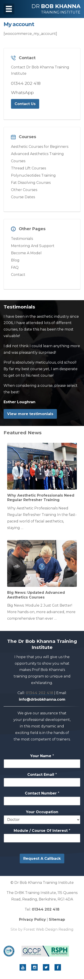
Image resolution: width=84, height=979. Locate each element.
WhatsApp (22, 92)
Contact (18, 274)
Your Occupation (42, 812)
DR (55, 8)
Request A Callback (42, 858)
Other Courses (24, 190)
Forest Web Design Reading (48, 929)
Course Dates (23, 197)
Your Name (42, 756)
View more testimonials (30, 414)
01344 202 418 (26, 83)
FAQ (15, 267)
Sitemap (57, 919)
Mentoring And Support (32, 246)
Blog (15, 260)
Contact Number (42, 793)
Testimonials (22, 238)
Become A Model (26, 253)
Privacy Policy (32, 919)
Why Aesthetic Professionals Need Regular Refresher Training (40, 497)
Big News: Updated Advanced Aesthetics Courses (36, 594)
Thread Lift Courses (28, 168)
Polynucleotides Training (33, 175)
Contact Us (25, 104)
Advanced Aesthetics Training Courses (37, 157)
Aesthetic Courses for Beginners (39, 146)
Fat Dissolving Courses (31, 182)
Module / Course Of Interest (42, 830)
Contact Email (42, 774)
